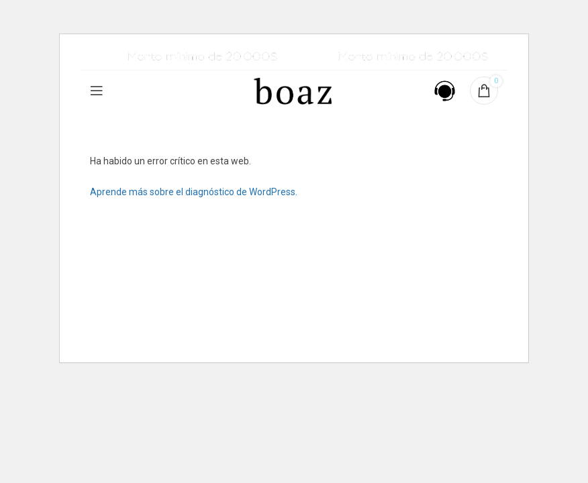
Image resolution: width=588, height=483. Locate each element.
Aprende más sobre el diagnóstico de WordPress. (193, 191)
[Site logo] (294, 90)
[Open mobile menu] (96, 90)
